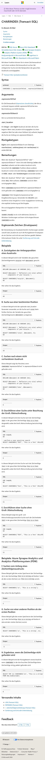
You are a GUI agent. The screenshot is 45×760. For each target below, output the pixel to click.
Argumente (6, 34)
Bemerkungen (7, 39)
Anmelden (40, 2)
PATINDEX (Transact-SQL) (14, 705)
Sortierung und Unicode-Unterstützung (18, 710)
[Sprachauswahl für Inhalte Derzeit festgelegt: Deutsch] (6, 739)
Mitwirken (5, 752)
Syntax (5, 31)
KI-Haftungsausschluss (8, 749)
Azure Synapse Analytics (32, 50)
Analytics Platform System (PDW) (15, 53)
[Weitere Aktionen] (41, 15)
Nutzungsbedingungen (8, 754)
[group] (22, 89)
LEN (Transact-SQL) (12, 702)
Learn (3, 16)
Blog (32, 749)
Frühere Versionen (23, 749)
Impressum (21, 754)
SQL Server (17, 16)
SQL (9, 16)
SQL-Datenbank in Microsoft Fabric (27, 58)
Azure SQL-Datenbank (27, 47)
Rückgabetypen (7, 36)
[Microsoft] (22, 2)
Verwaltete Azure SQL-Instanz (12, 50)
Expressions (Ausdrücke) (25, 103)
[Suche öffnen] (35, 2)
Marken (30, 754)
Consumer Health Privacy (28, 752)
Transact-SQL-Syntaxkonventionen (15, 75)
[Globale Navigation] (2, 2)
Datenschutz (13, 752)
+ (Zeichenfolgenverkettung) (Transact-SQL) (20, 708)
